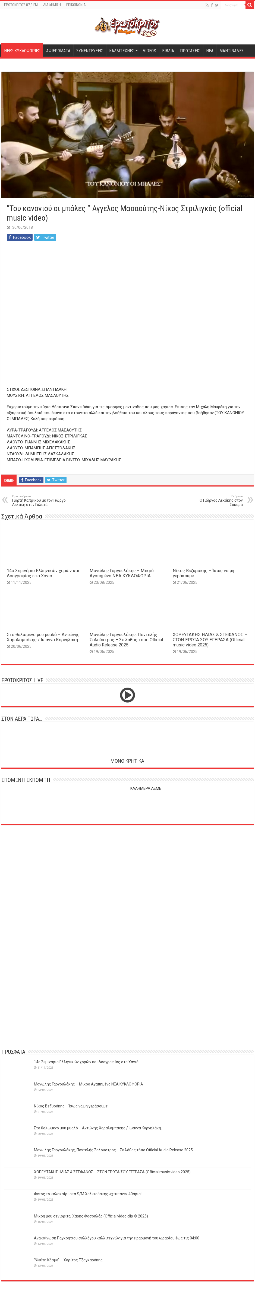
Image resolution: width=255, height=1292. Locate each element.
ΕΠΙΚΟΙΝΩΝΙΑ (76, 5)
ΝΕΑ (209, 50)
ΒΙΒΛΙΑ (168, 50)
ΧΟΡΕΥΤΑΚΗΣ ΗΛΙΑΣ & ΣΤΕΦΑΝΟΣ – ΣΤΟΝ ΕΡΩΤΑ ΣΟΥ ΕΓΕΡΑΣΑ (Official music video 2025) (210, 639)
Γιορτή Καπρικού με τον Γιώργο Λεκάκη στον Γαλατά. (40, 501)
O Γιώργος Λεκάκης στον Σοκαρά (215, 501)
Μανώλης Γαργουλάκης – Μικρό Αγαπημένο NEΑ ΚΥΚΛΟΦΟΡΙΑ (122, 573)
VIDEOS (149, 50)
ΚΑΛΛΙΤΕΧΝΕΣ (121, 50)
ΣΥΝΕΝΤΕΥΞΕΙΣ (89, 50)
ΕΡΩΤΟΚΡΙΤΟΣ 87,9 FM (21, 5)
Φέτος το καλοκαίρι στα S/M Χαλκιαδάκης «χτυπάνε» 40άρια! (87, 1194)
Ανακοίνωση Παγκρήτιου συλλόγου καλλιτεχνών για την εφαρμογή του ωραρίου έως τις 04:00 (116, 1238)
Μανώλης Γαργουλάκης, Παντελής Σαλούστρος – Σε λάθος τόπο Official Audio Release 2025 (126, 639)
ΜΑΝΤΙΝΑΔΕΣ (231, 50)
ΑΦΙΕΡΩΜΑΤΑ (58, 50)
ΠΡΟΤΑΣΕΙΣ (190, 50)
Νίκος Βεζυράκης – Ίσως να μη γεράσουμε (71, 1106)
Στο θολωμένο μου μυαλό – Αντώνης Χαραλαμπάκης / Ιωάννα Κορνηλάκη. (43, 637)
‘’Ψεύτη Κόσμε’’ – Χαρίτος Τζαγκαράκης (68, 1260)
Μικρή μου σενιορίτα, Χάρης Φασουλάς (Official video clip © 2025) (91, 1216)
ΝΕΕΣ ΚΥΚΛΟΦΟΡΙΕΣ (22, 50)
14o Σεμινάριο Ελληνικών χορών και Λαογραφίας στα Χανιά (43, 573)
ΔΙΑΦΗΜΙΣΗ (52, 5)
